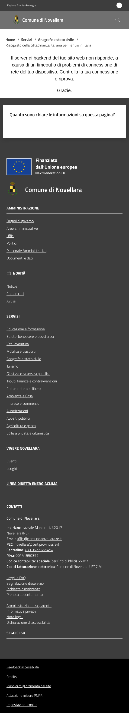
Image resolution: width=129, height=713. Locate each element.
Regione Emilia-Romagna (21, 5)
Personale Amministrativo (26, 250)
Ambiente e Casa (19, 396)
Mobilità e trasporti (20, 351)
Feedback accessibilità (22, 667)
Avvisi (11, 301)
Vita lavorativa (17, 344)
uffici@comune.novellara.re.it (39, 538)
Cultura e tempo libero (23, 388)
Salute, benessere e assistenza (30, 336)
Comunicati (15, 293)
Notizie (11, 286)
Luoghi (11, 468)
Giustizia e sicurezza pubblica (28, 373)
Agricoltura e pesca (21, 425)
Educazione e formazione (25, 329)
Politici (11, 243)
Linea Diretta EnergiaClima (32, 483)
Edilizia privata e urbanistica (27, 433)
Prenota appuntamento (24, 594)
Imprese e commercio (22, 403)
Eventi (11, 461)
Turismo (12, 366)
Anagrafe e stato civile (56, 39)
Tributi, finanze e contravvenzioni (31, 381)
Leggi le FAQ (16, 577)
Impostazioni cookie (21, 704)
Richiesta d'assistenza (23, 589)
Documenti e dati (19, 258)
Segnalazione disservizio (25, 583)
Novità (19, 273)
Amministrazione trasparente (29, 605)
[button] (118, 20)
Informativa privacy (21, 611)
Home (10, 39)
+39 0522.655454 (39, 550)
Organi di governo (20, 221)
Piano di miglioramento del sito (28, 686)
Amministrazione (22, 208)
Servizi (26, 39)
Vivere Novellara (23, 448)
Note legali (14, 617)
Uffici (10, 236)
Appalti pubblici (18, 418)
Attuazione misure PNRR (24, 695)
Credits (11, 676)
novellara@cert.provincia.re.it (36, 544)
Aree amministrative (22, 228)
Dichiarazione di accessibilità (28, 622)
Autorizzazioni (17, 411)
